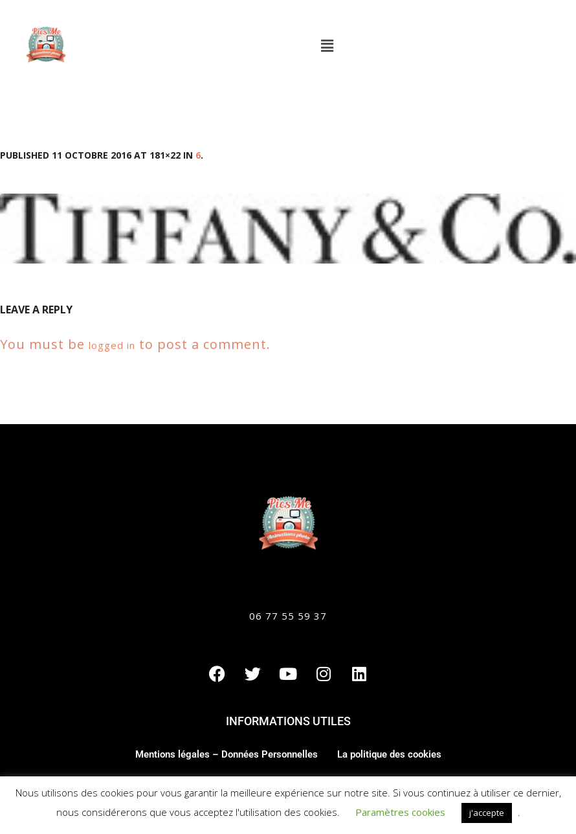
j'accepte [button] (486, 812)
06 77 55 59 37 (288, 615)
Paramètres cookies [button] (400, 812)
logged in (112, 345)
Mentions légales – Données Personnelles (226, 754)
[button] (327, 45)
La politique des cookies (389, 754)
